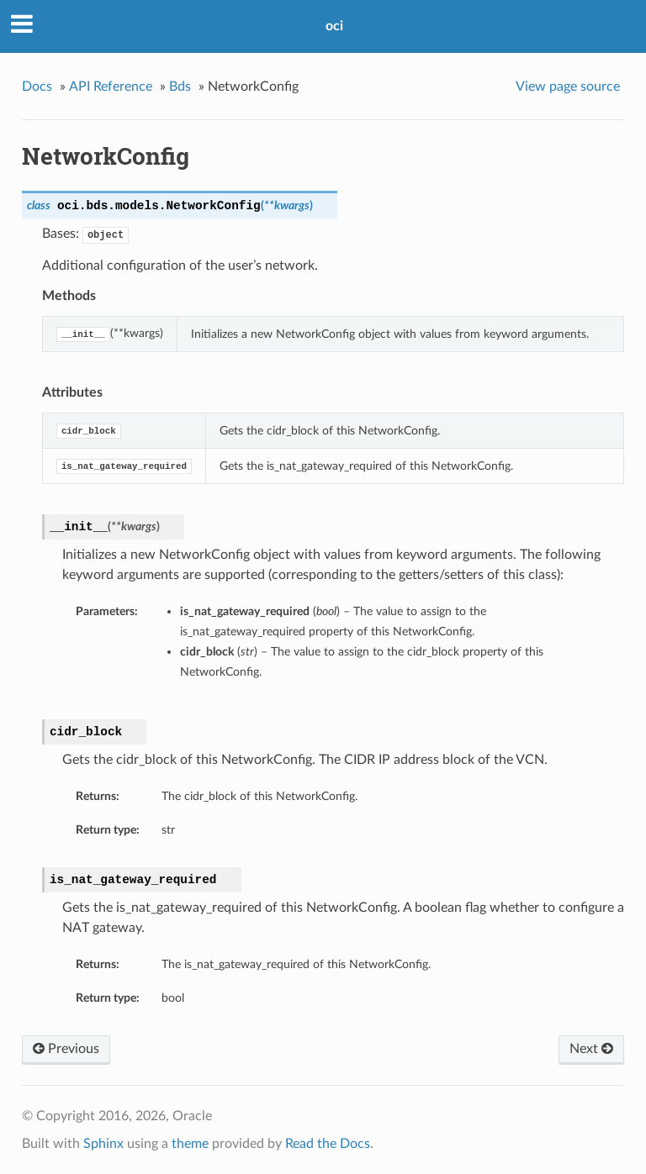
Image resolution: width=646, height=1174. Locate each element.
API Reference (110, 86)
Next (591, 1049)
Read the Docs (327, 1143)
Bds (180, 86)
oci (334, 26)
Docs (37, 86)
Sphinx (103, 1143)
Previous (66, 1049)
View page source (568, 86)
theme (190, 1143)
